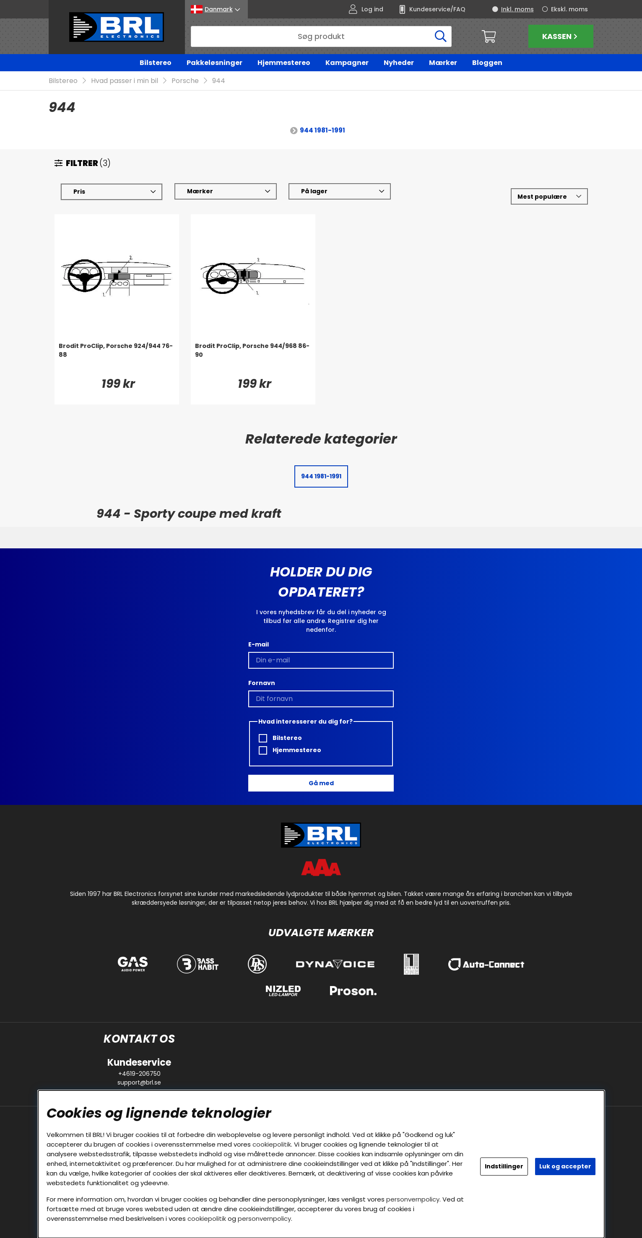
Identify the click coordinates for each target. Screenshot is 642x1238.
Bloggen (487, 62)
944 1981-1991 (322, 130)
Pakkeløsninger (214, 62)
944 (218, 81)
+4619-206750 (139, 1073)
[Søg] (321, 36)
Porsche (185, 81)
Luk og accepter (565, 1166)
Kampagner (347, 62)
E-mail (258, 644)
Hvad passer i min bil (124, 81)
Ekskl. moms (569, 9)
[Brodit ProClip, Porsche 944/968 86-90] (253, 359)
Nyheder (399, 62)
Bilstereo (156, 62)
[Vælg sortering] (549, 196)
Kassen (561, 36)
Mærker (443, 62)
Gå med (321, 783)
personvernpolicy (412, 1199)
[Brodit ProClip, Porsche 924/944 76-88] (117, 359)
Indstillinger (504, 1166)
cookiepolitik (271, 1144)
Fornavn (261, 683)
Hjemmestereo (283, 62)
